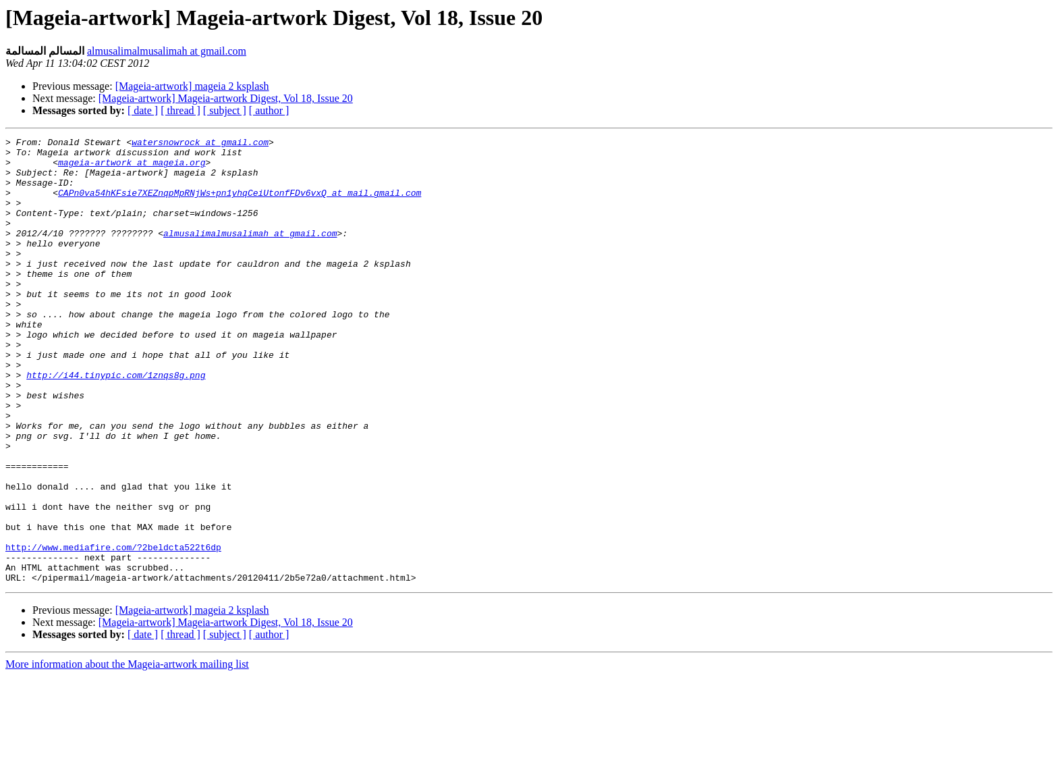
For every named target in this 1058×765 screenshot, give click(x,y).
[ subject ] (224, 110)
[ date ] (143, 110)
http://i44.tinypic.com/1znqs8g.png (115, 423)
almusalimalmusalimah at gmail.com (166, 51)
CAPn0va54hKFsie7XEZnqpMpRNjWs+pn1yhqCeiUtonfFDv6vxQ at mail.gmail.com (239, 205)
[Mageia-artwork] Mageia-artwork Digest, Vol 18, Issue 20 (226, 98)
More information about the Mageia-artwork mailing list (127, 753)
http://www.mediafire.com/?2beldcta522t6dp (113, 630)
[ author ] (269, 110)
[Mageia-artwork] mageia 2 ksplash (192, 86)
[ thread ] (180, 110)
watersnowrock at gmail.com (200, 144)
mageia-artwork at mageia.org (131, 168)
